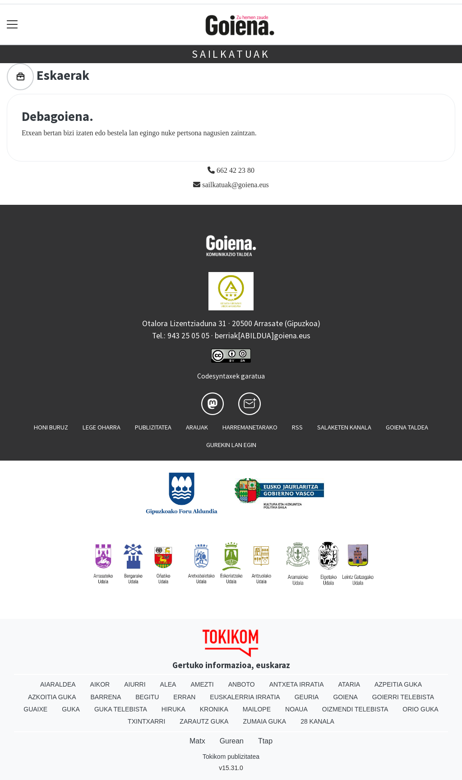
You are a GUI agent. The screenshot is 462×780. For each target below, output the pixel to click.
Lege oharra (101, 427)
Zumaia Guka (264, 721)
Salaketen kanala (344, 427)
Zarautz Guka (204, 721)
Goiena (345, 697)
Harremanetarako (249, 427)
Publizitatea (153, 427)
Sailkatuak (231, 54)
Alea (168, 684)
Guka (71, 709)
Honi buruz (51, 427)
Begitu (147, 697)
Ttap (265, 741)
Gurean (232, 741)
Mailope (257, 709)
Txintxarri (146, 721)
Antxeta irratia (296, 684)
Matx (197, 741)
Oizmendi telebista (355, 709)
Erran (184, 697)
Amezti (201, 684)
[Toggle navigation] (12, 24)
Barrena (106, 697)
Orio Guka (420, 709)
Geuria (307, 697)
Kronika (214, 709)
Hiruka (173, 709)
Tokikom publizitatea (231, 756)
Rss (297, 427)
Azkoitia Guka (52, 697)
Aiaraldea (58, 684)
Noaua (296, 709)
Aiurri (134, 684)
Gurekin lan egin (231, 445)
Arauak (197, 427)
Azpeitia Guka (398, 684)
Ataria (349, 684)
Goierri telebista (403, 697)
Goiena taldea (407, 427)
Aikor (100, 684)
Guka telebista (120, 709)
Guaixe (35, 709)
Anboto (241, 684)
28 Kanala (317, 721)
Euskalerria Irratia (245, 697)
